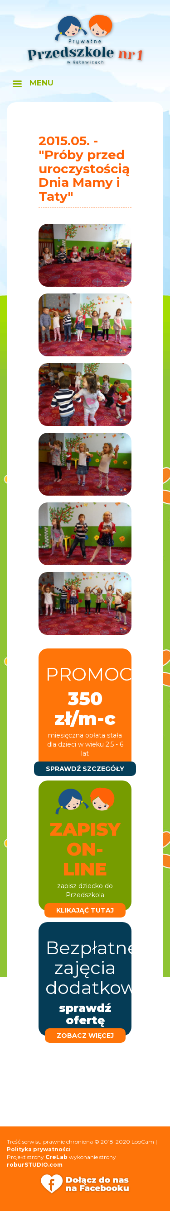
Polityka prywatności (39, 1149)
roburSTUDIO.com (35, 1164)
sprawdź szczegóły (85, 769)
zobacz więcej (85, 1035)
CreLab (56, 1157)
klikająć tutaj (85, 910)
